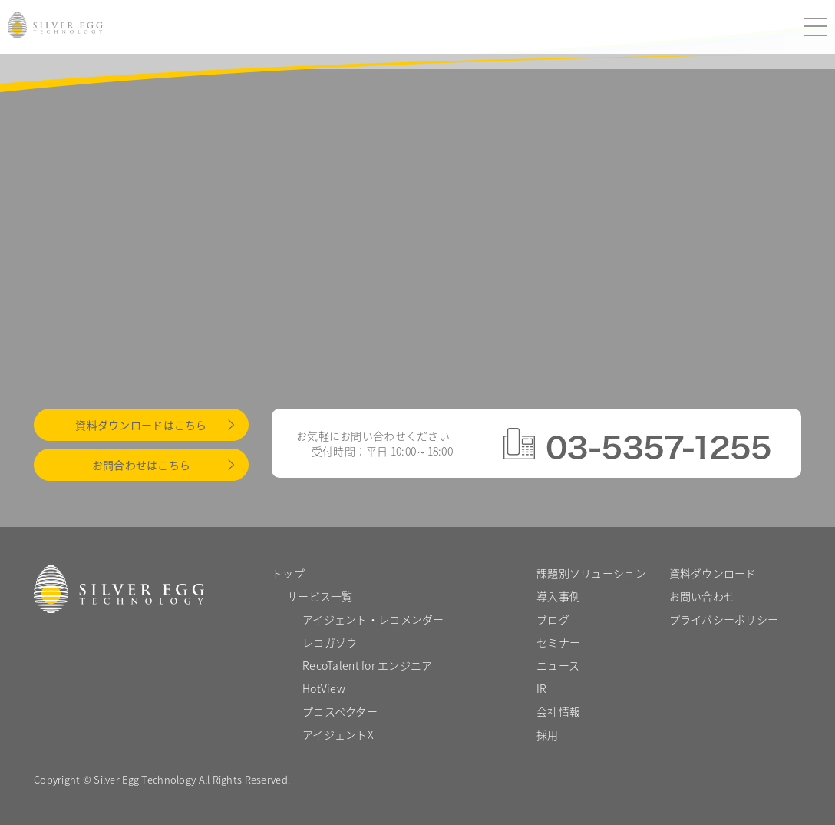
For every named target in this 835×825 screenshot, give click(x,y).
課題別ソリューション (591, 573)
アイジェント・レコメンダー (373, 619)
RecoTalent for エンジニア (367, 665)
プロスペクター (340, 711)
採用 (547, 734)
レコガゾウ (329, 642)
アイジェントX (338, 734)
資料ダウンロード (713, 573)
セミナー (558, 642)
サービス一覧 (320, 596)
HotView (323, 688)
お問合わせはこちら (141, 464)
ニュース (557, 665)
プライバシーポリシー (724, 619)
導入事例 (558, 596)
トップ (288, 573)
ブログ (552, 619)
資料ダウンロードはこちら (140, 424)
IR (541, 688)
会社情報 (558, 711)
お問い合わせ (702, 596)
